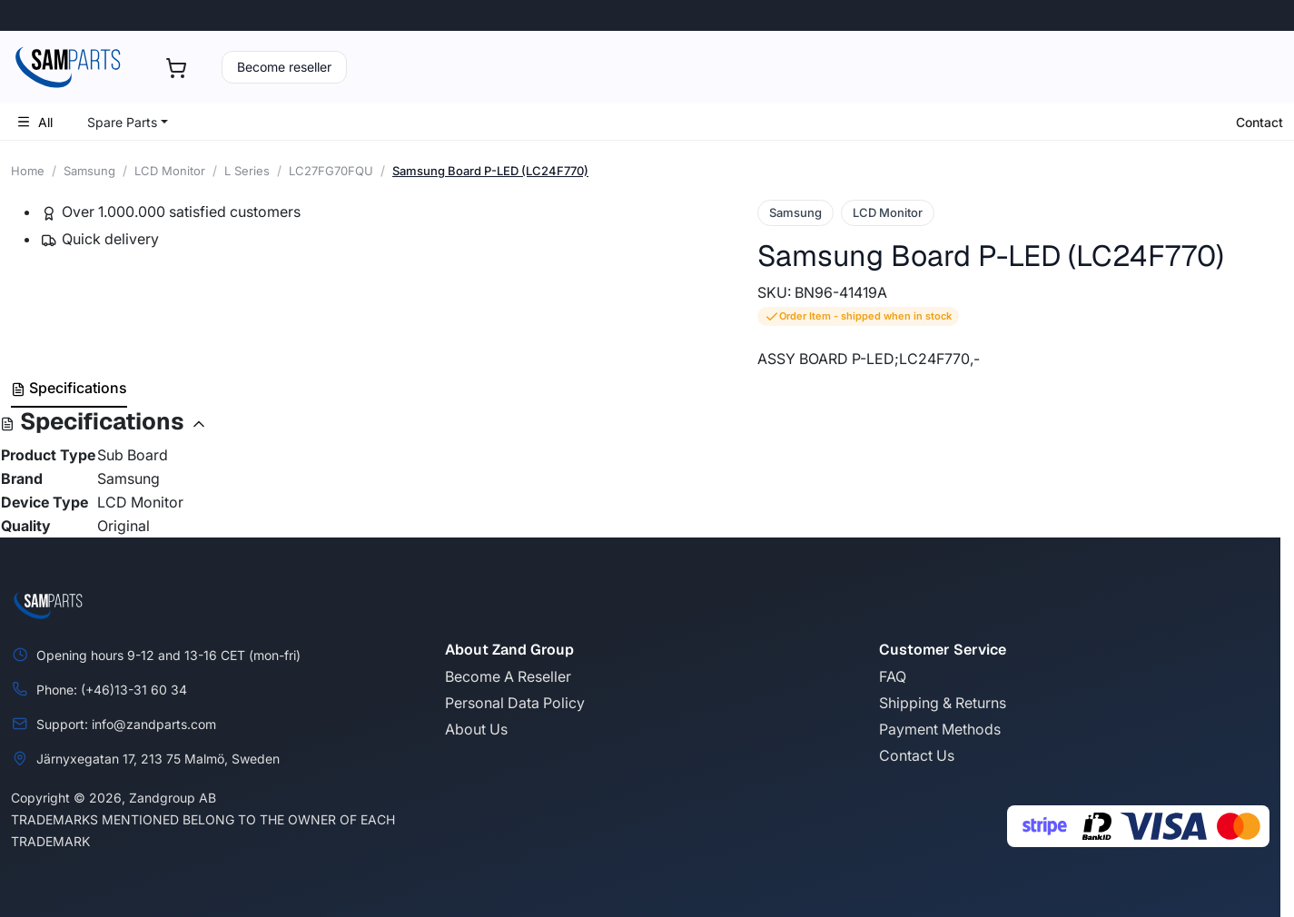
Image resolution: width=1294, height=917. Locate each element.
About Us (476, 729)
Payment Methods (940, 729)
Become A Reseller (508, 676)
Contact (1259, 122)
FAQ (892, 676)
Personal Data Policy (515, 703)
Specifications (69, 388)
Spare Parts (122, 122)
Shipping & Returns (942, 703)
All (34, 122)
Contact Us (916, 755)
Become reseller (284, 66)
